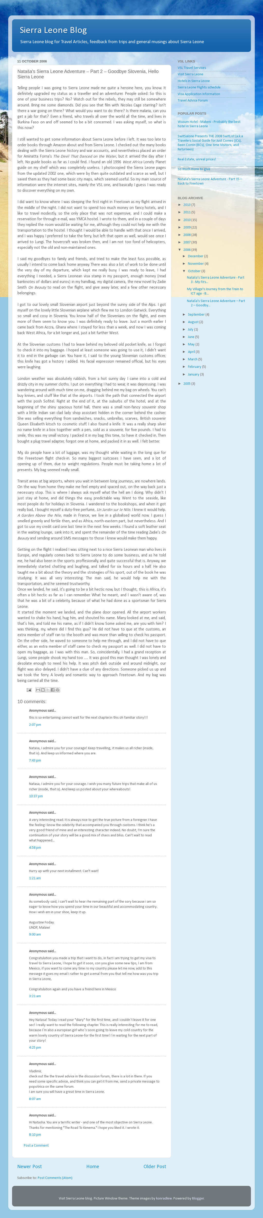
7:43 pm (35, 761)
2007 (187, 242)
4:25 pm (35, 1048)
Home (92, 1166)
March (193, 359)
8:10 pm (35, 1135)
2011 (187, 212)
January (194, 375)
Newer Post (29, 1166)
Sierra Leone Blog (53, 30)
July (191, 330)
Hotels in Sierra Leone (194, 81)
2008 (187, 235)
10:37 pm (36, 796)
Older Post (155, 1166)
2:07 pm (35, 725)
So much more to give (194, 169)
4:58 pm (35, 848)
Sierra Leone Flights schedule (199, 87)
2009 (187, 228)
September (196, 315)
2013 (187, 205)
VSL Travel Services (192, 68)
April (192, 352)
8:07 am (35, 1099)
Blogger (198, 1199)
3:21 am (35, 996)
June (191, 337)
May (191, 344)
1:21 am (35, 878)
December (196, 256)
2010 (187, 220)
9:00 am (35, 935)
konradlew (164, 1199)
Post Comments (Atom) (55, 1178)
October (194, 271)
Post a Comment (36, 1146)
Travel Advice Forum (193, 101)
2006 (187, 250)
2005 (187, 384)
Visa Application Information (199, 94)
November (196, 264)
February (195, 367)
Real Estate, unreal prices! (197, 159)
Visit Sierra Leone (190, 74)
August (193, 322)
